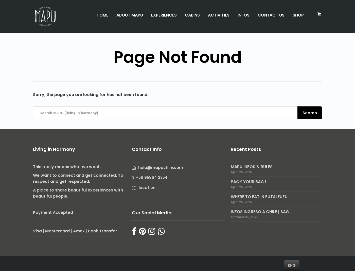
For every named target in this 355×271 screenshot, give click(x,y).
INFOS (244, 15)
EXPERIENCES (164, 15)
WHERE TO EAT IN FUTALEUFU (259, 197)
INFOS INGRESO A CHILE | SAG (260, 212)
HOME (102, 15)
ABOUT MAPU (129, 15)
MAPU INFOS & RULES (252, 167)
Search (310, 113)
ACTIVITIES (218, 15)
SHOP (298, 15)
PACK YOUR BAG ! (248, 182)
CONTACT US (271, 15)
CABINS (192, 15)
